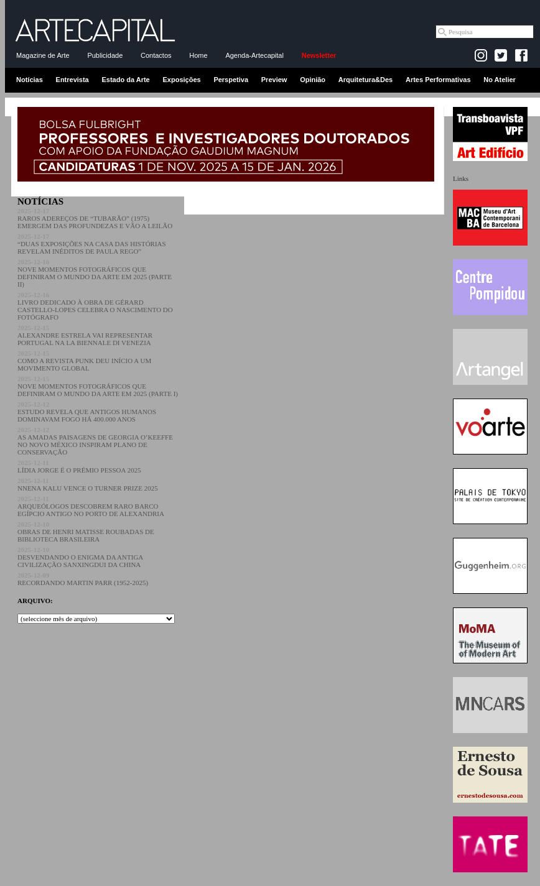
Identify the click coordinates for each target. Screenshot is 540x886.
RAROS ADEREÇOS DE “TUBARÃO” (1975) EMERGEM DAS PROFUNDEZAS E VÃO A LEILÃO (94, 218)
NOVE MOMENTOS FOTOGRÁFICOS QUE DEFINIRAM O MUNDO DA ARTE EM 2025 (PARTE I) (97, 386)
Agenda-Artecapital (254, 55)
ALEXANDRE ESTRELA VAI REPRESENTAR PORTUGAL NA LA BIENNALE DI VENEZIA (84, 335)
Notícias (29, 79)
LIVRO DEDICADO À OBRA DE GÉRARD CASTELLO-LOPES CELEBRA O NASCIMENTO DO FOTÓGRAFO (95, 306)
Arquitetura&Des (365, 79)
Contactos (156, 55)
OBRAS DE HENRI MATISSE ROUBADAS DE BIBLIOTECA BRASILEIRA (85, 531)
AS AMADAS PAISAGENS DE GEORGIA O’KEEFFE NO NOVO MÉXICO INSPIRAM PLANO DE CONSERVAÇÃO (95, 441)
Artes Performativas (438, 79)
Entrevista (72, 79)
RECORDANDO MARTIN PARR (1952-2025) (82, 578)
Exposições (181, 79)
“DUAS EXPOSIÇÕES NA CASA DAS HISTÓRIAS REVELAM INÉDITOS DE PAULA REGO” (91, 244)
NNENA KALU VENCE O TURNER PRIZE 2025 (87, 484)
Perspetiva (230, 79)
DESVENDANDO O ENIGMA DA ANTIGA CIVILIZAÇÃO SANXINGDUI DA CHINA (80, 557)
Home (198, 55)
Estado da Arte (126, 79)
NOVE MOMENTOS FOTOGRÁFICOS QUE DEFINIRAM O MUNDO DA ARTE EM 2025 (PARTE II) (94, 273)
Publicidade (105, 55)
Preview (274, 79)
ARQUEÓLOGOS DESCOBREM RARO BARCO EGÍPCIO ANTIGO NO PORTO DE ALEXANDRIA (90, 506)
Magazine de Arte (43, 55)
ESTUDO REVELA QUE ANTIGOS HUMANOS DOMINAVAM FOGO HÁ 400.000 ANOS (86, 411)
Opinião (312, 79)
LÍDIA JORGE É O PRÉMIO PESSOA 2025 (79, 466)
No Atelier (499, 79)
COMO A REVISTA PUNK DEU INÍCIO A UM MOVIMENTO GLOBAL (84, 360)
